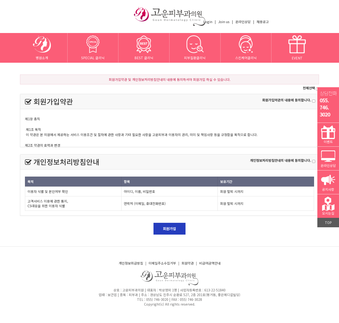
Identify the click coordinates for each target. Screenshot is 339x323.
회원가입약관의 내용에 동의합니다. (286, 100)
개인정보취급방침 (131, 263)
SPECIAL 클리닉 (93, 47)
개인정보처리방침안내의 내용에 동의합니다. (280, 160)
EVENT (297, 47)
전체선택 (309, 88)
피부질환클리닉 (195, 47)
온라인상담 (243, 21)
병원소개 (42, 47)
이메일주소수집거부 (162, 263)
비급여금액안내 (210, 263)
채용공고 (263, 21)
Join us (224, 21)
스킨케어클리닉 (246, 47)
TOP (328, 222)
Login (207, 21)
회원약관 (188, 263)
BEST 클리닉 (143, 47)
